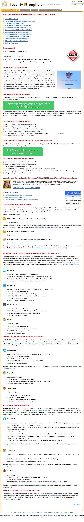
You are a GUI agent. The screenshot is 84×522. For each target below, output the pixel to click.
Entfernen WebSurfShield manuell (14, 23)
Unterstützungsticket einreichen (26, 187)
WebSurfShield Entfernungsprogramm (45, 227)
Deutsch (79, 1)
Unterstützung (26, 512)
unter (31, 86)
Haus (12, 512)
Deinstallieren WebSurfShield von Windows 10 (18, 32)
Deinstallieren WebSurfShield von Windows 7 (17, 36)
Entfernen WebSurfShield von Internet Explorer (18, 30)
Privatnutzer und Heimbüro (9, 10)
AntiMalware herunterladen (23, 152)
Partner (16, 512)
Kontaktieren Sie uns (49, 512)
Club (41, 10)
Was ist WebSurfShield (11, 19)
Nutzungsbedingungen (37, 512)
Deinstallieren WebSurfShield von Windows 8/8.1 (18, 34)
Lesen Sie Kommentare (11, 43)
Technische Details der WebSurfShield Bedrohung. (18, 195)
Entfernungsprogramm (55, 495)
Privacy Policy (59, 512)
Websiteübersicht (68, 512)
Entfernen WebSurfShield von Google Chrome (18, 25)
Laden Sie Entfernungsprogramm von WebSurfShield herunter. (21, 199)
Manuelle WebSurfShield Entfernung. (15, 197)
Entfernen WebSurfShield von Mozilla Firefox (18, 27)
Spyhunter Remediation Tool (19, 342)
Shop (20, 512)
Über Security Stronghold (53, 10)
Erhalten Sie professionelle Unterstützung (16, 41)
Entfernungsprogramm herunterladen (28, 105)
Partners (34, 10)
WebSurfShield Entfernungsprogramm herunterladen (20, 21)
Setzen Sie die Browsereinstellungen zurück (17, 38)
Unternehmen (25, 10)
